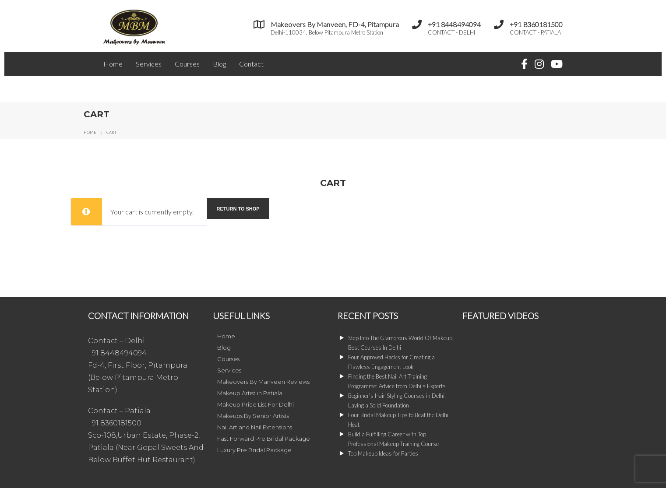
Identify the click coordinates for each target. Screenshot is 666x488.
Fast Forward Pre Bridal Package (263, 438)
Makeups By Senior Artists (253, 415)
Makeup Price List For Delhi (255, 404)
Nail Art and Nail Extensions (254, 427)
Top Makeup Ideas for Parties (383, 453)
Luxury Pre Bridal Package (254, 449)
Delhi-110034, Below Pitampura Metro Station (327, 32)
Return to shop (238, 208)
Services (149, 64)
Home (113, 64)
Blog (219, 64)
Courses (187, 64)
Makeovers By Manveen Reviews (263, 381)
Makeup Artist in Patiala (249, 393)
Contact (251, 64)
